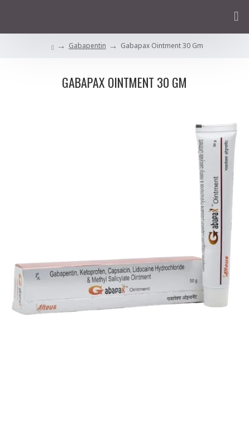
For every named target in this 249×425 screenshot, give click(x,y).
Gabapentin (87, 45)
